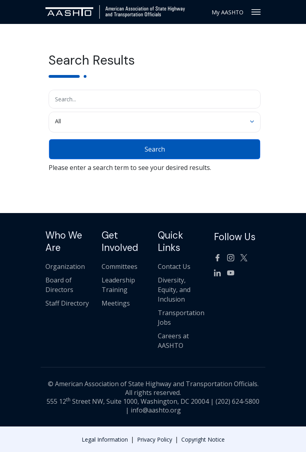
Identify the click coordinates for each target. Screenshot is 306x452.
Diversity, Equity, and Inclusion (174, 290)
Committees (119, 266)
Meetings (116, 303)
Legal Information (105, 439)
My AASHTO (227, 12)
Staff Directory (67, 303)
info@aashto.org (156, 410)
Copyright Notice (203, 439)
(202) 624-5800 (237, 401)
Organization (65, 266)
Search (155, 149)
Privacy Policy (154, 439)
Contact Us (174, 266)
